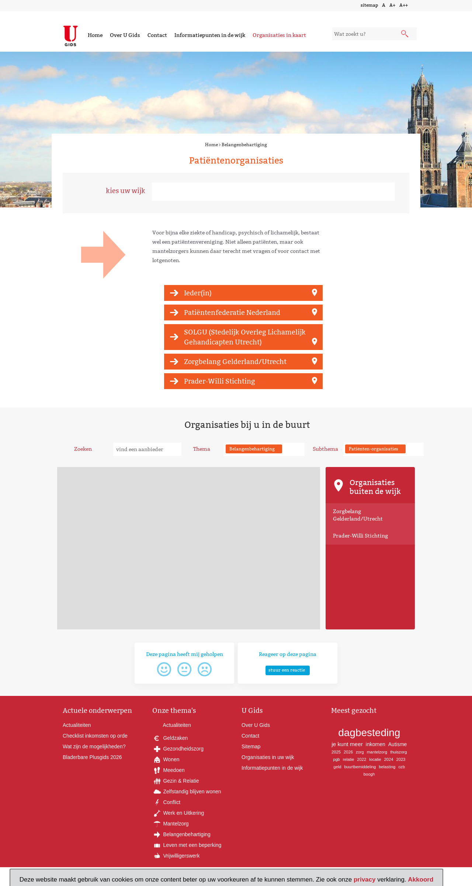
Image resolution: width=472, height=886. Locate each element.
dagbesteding (369, 732)
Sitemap (251, 746)
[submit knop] (405, 34)
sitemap (369, 5)
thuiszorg (398, 752)
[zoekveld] (374, 33)
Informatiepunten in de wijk (209, 35)
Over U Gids (125, 35)
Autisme (397, 744)
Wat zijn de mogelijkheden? (94, 746)
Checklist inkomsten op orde (95, 736)
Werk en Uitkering (178, 813)
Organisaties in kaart (279, 35)
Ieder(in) (198, 293)
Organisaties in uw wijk (268, 757)
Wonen (166, 759)
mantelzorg (377, 752)
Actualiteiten (77, 725)
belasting (387, 767)
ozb (401, 767)
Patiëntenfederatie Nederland (232, 312)
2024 (388, 759)
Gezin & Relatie (175, 781)
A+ (392, 5)
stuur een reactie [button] (286, 670)
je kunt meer (347, 744)
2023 (400, 759)
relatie (348, 759)
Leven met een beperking (187, 845)
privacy (365, 879)
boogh (369, 774)
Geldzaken (170, 738)
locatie (375, 759)
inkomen (375, 744)
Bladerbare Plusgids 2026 (92, 757)
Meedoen (168, 770)
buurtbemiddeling (360, 767)
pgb (336, 759)
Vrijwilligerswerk (176, 856)
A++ (403, 5)
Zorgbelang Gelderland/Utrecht (235, 361)
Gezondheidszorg (178, 749)
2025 (336, 752)
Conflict (166, 802)
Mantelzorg (170, 824)
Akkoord (420, 879)
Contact (157, 35)
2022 (361, 759)
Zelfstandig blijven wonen (186, 791)
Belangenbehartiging (244, 144)
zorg (360, 752)
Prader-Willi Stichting (219, 381)
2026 (348, 752)
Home (95, 35)
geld (337, 767)
